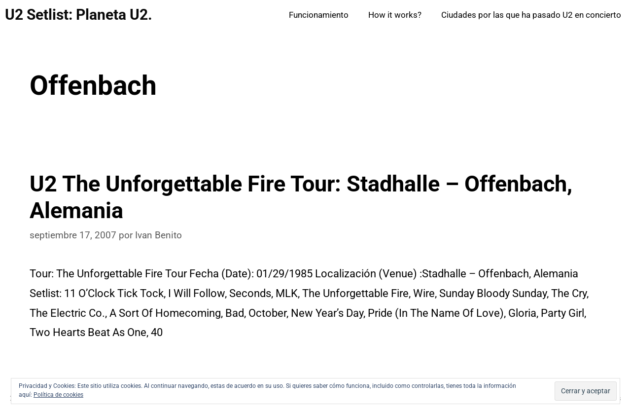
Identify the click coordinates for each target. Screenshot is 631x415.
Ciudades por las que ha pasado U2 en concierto (531, 15)
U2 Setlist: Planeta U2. (78, 14)
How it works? (394, 15)
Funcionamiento (319, 15)
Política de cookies (58, 394)
